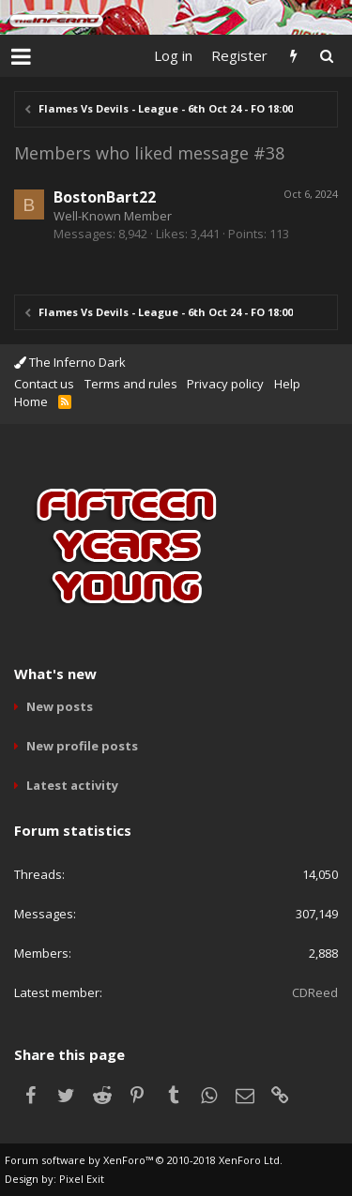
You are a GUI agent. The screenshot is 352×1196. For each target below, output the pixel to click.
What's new (55, 673)
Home (31, 401)
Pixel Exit (81, 1179)
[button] (21, 56)
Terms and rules (130, 383)
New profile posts (82, 745)
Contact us (44, 383)
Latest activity (72, 785)
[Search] (326, 55)
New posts (59, 706)
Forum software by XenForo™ (144, 1160)
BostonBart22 (105, 197)
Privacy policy (225, 383)
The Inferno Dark (70, 362)
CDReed (315, 992)
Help (287, 383)
